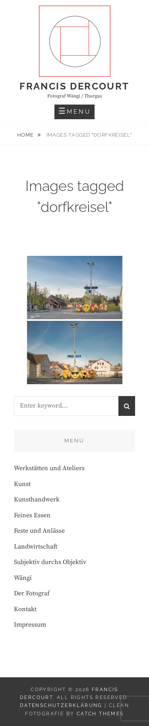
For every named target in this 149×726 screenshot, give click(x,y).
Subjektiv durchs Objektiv (50, 562)
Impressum (30, 625)
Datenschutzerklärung (61, 705)
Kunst (22, 484)
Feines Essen (32, 515)
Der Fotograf (32, 593)
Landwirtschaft (35, 547)
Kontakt (25, 609)
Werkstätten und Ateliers (49, 468)
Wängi (23, 578)
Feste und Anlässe (39, 531)
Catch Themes (100, 713)
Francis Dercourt (74, 86)
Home (26, 135)
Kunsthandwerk (37, 499)
